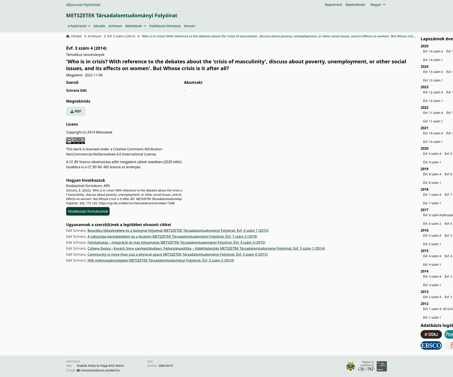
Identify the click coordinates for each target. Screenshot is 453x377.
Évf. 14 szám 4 (433, 51)
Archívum (115, 26)
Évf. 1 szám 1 (432, 317)
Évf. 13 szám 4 (433, 72)
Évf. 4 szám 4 (432, 256)
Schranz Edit (76, 90)
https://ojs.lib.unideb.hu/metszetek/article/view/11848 (137, 203)
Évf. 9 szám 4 (432, 154)
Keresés (189, 26)
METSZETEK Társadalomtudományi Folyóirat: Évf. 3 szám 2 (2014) (181, 260)
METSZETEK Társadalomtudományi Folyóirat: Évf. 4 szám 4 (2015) (215, 254)
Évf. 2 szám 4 (432, 297)
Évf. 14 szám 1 (433, 60)
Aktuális (99, 26)
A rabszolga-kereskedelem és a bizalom (119, 236)
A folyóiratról (79, 26)
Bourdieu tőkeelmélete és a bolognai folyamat (125, 230)
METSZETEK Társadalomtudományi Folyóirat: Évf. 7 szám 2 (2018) (204, 236)
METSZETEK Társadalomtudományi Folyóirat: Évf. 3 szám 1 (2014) (272, 248)
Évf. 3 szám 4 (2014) (121, 36)
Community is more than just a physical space (125, 254)
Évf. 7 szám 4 (432, 195)
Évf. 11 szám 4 (433, 113)
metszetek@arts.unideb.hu (100, 370)
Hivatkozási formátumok (88, 211)
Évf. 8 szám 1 (432, 183)
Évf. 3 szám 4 (432, 276)
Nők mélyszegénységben (108, 260)
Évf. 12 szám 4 (433, 92)
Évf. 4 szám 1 (432, 264)
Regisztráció (333, 5)
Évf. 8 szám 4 (432, 174)
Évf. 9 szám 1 (432, 162)
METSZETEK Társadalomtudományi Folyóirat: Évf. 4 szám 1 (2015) (216, 230)
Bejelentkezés (355, 5)
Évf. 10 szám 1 (433, 142)
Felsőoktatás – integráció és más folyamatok (123, 242)
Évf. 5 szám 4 (432, 235)
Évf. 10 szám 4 (433, 133)
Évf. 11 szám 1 (433, 121)
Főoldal (74, 36)
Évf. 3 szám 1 (432, 285)
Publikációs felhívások (165, 26)
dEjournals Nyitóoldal (83, 4)
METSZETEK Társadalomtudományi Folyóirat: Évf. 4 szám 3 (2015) (213, 242)
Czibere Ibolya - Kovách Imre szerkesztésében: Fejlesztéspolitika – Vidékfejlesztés (153, 248)
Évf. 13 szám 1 (433, 80)
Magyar (377, 5)
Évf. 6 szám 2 (432, 224)
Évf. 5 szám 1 (432, 244)
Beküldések (136, 26)
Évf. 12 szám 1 (433, 101)
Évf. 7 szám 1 (432, 203)
